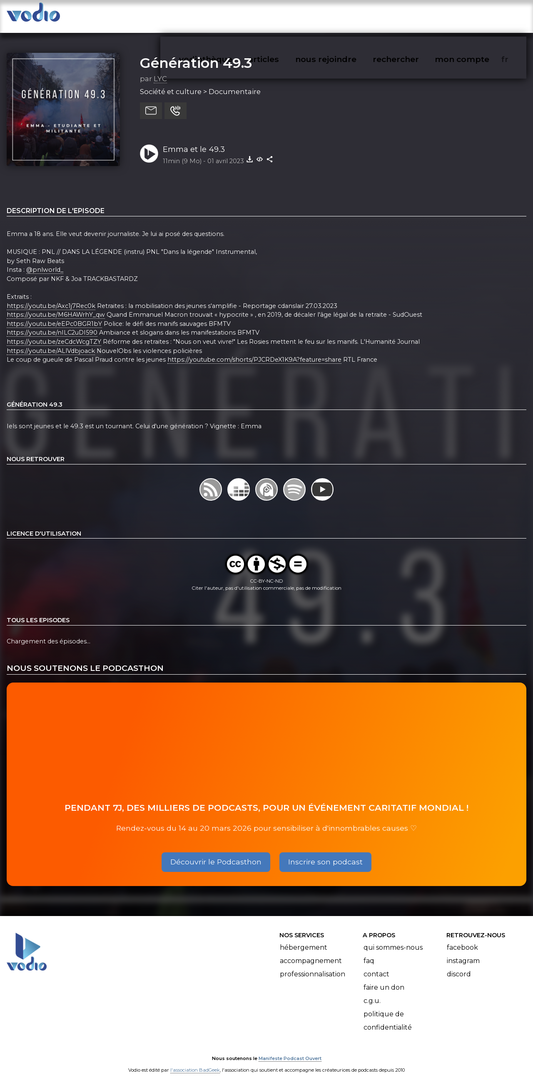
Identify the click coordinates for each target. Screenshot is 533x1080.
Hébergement (303, 939)
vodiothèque (225, 15)
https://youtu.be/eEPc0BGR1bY (54, 315)
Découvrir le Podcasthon (216, 853)
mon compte (475, 15)
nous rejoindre (343, 15)
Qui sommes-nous (393, 939)
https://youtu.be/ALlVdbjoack (51, 342)
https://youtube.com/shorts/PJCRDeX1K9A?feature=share (254, 351)
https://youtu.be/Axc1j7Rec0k (51, 297)
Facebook (462, 939)
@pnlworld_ (44, 261)
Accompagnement (311, 953)
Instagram (463, 953)
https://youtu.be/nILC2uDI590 (52, 324)
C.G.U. (372, 993)
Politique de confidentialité (388, 1012)
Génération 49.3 (196, 54)
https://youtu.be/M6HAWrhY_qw (56, 306)
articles (282, 15)
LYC (160, 70)
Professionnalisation (312, 966)
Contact (376, 966)
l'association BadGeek (195, 1062)
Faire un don (384, 979)
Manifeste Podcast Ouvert (290, 1050)
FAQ (369, 953)
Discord (459, 966)
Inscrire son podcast (325, 853)
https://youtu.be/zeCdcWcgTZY (54, 333)
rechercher (411, 15)
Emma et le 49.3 (194, 141)
